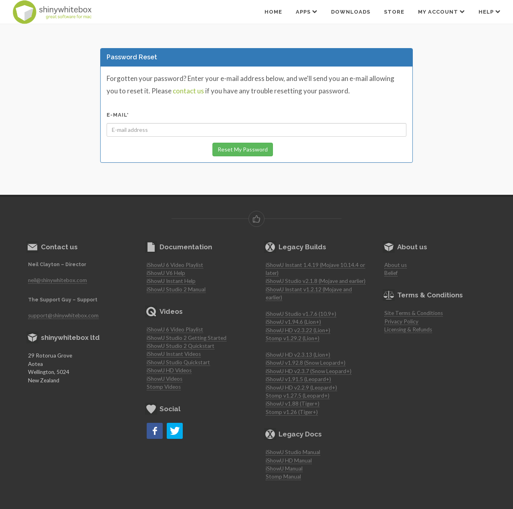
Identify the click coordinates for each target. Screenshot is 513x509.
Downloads (350, 12)
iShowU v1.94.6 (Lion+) (293, 322)
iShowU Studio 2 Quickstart (180, 346)
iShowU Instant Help (171, 281)
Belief (391, 273)
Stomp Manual (283, 476)
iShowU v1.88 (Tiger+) (292, 403)
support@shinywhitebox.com (63, 315)
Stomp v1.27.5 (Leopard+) (297, 395)
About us (395, 265)
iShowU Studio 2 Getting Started (186, 338)
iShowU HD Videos (169, 370)
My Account (441, 11)
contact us (188, 91)
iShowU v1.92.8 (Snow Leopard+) (305, 363)
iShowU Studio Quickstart (178, 362)
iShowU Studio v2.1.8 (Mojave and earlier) (316, 281)
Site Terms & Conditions (413, 313)
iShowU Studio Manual (293, 452)
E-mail (118, 115)
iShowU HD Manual (289, 460)
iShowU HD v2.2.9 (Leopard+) (301, 387)
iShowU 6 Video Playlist (175, 265)
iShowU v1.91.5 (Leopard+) (298, 379)
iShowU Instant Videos (174, 354)
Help (490, 11)
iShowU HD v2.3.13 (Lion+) (298, 354)
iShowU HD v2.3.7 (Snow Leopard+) (308, 371)
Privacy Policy (401, 321)
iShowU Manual (284, 468)
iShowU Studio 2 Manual (176, 289)
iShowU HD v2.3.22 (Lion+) (298, 330)
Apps (306, 11)
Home (273, 12)
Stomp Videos (164, 387)
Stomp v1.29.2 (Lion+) (292, 338)
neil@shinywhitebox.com (57, 280)
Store (394, 12)
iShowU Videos (164, 379)
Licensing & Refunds (408, 329)
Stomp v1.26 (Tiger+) (292, 412)
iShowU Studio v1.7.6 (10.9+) (301, 314)
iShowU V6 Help (166, 273)
